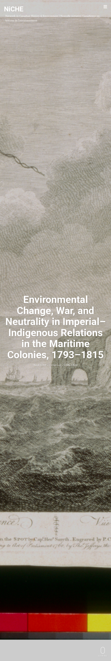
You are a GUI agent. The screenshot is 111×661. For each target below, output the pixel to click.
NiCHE (13, 9)
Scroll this (102, 652)
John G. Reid (72, 365)
